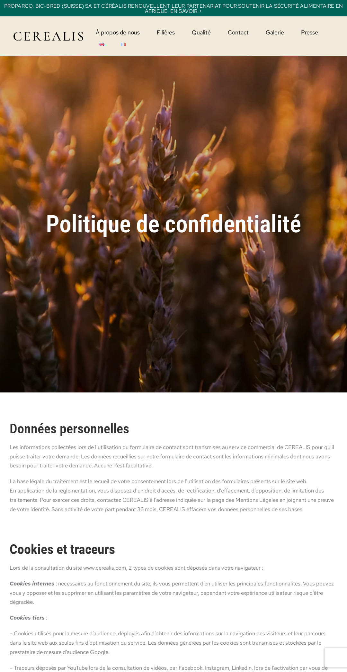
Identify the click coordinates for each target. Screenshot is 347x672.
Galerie (275, 32)
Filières (166, 32)
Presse (309, 32)
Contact (238, 32)
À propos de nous (118, 32)
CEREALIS (49, 36)
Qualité (201, 32)
